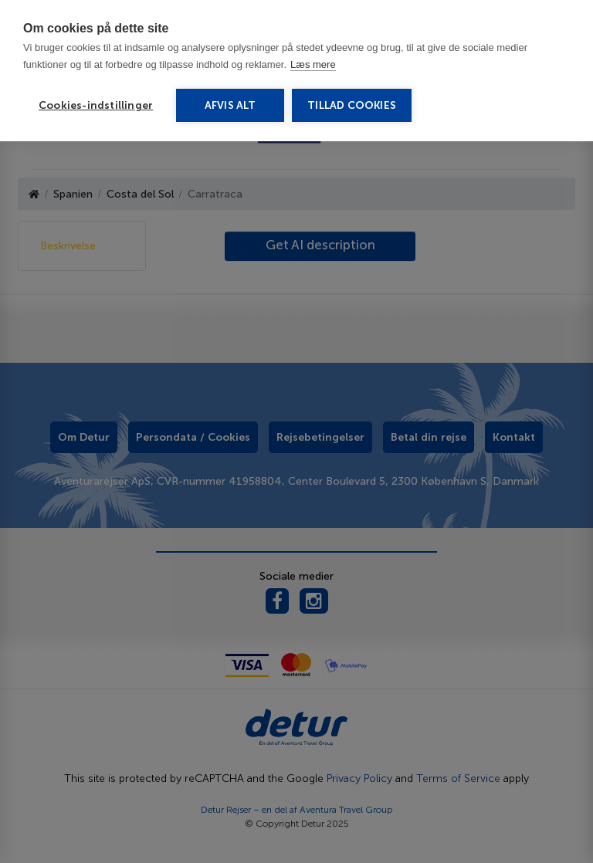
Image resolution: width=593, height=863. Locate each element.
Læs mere (313, 64)
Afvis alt (230, 105)
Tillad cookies (351, 105)
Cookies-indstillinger (96, 105)
